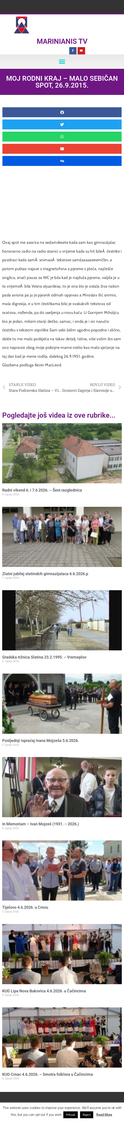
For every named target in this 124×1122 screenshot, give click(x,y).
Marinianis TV (62, 41)
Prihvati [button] (70, 1114)
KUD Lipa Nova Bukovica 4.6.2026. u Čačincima (44, 991)
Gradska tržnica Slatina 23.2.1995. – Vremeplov (44, 657)
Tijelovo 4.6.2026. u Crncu (25, 907)
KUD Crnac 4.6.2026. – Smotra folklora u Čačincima (47, 1074)
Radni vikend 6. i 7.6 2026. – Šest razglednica (42, 490)
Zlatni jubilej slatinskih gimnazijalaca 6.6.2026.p (45, 573)
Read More (104, 1115)
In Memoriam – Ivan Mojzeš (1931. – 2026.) (40, 824)
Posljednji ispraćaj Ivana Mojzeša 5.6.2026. (40, 740)
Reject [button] (87, 1114)
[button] (62, 62)
